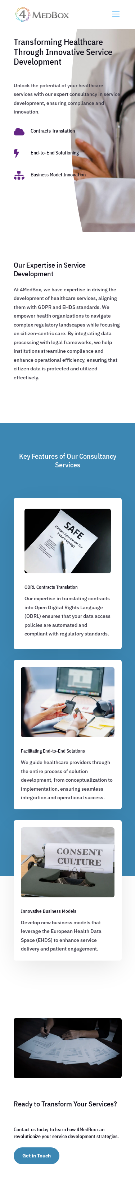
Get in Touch (36, 1155)
